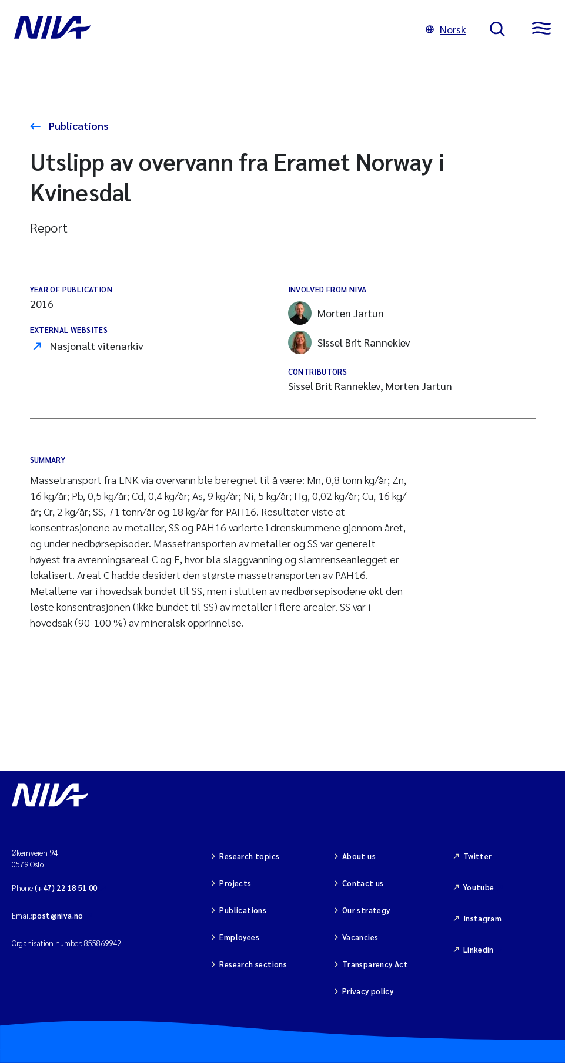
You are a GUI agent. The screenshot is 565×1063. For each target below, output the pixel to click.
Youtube (478, 887)
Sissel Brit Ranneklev (349, 342)
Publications (77, 125)
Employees (239, 937)
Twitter (477, 856)
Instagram (482, 918)
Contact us (363, 883)
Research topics (249, 856)
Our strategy (366, 910)
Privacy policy (367, 991)
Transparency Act (375, 964)
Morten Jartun (336, 313)
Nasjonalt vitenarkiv (96, 345)
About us (359, 856)
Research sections (253, 964)
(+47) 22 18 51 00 (66, 888)
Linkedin (478, 949)
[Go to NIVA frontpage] (208, 29)
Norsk (446, 29)
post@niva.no (57, 915)
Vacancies (360, 937)
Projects (235, 883)
